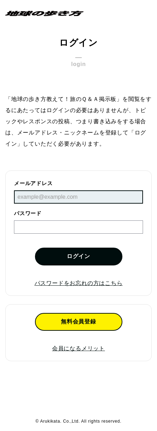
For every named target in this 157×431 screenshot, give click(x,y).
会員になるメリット (78, 348)
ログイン (78, 256)
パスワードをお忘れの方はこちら (79, 283)
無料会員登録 (78, 321)
